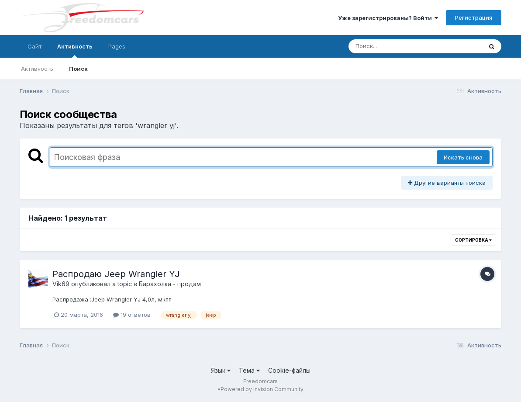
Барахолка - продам (170, 284)
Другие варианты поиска (447, 182)
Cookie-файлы (289, 370)
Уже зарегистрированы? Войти (388, 17)
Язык (221, 370)
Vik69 (60, 284)
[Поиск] (398, 46)
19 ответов (132, 314)
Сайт (34, 46)
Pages (116, 46)
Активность (75, 50)
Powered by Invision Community (262, 389)
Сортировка (473, 240)
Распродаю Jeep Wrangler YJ (116, 274)
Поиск (78, 68)
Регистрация (473, 17)
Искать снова (463, 157)
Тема (249, 370)
